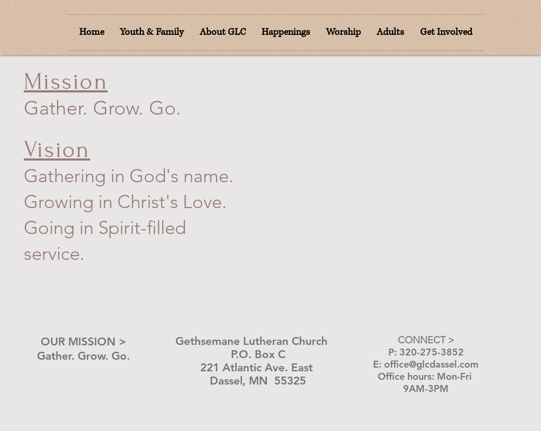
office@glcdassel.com (431, 364)
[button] (343, 32)
